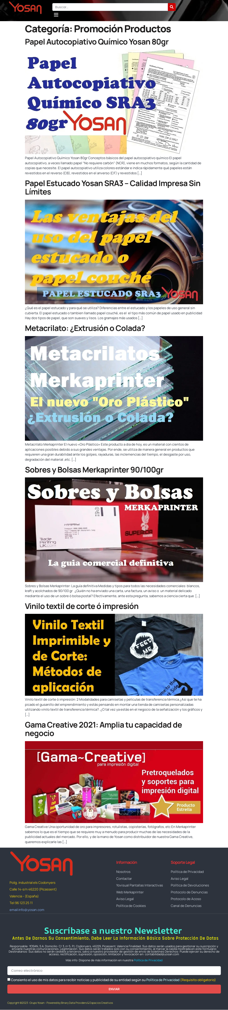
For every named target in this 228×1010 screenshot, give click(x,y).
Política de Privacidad (148, 960)
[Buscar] (172, 7)
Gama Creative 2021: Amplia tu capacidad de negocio (103, 729)
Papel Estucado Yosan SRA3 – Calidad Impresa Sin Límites (112, 187)
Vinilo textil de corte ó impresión (81, 606)
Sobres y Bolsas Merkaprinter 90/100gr (94, 469)
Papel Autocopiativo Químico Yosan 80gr (97, 41)
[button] (56, 14)
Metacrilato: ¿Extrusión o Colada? (85, 328)
